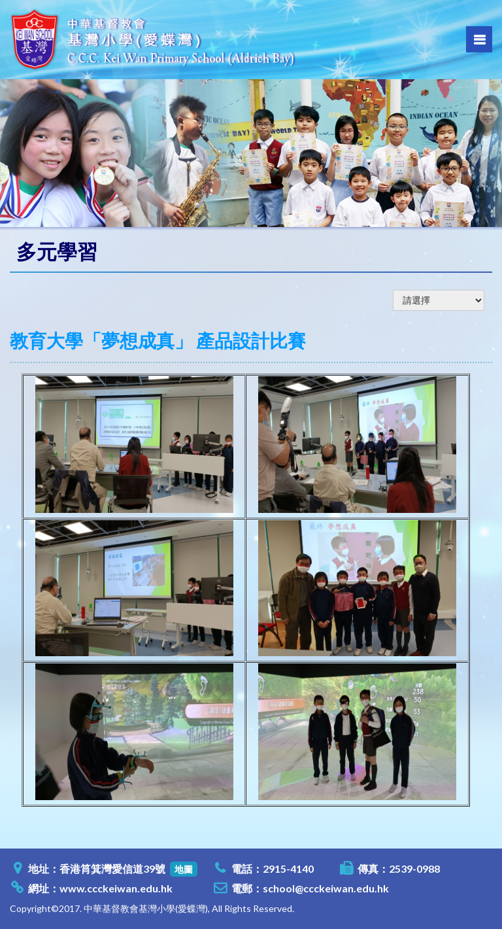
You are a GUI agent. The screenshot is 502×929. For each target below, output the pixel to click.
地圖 (184, 869)
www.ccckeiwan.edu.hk (116, 888)
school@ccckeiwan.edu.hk (326, 888)
